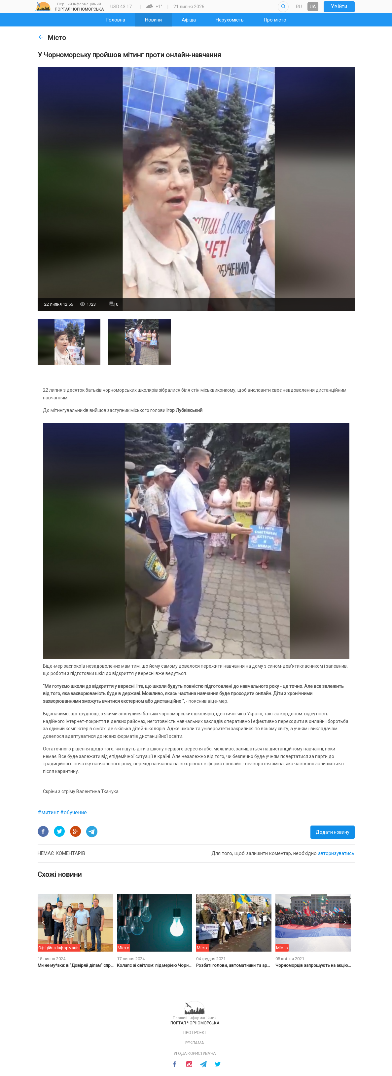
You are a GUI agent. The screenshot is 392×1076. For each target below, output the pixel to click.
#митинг (49, 812)
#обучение (73, 812)
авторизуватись (336, 853)
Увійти (339, 6)
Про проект (194, 1032)
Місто (52, 38)
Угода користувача (194, 1053)
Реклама (194, 1042)
